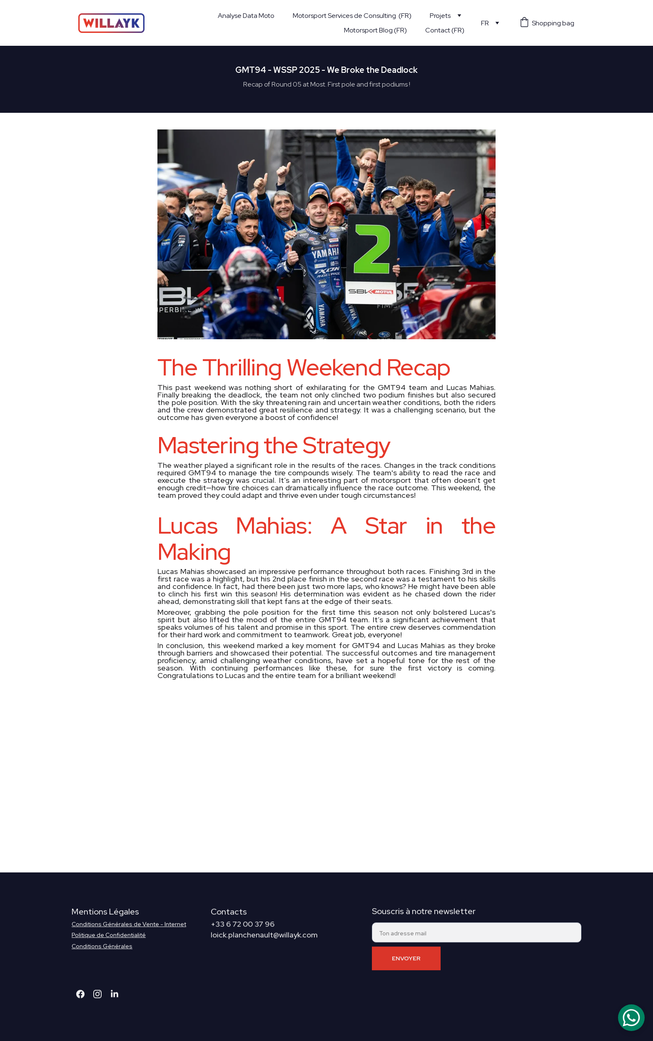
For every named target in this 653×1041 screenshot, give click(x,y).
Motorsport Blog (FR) (375, 30)
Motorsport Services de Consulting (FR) (352, 16)
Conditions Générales (102, 950)
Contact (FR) (444, 30)
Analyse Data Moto (246, 16)
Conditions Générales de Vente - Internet (129, 928)
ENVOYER (406, 963)
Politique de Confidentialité (109, 939)
